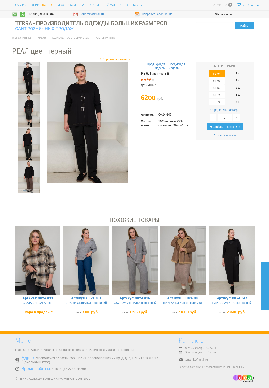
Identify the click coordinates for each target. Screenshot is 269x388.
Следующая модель (179, 66)
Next (24, 191)
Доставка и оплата (73, 5)
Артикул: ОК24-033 (38, 298)
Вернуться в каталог (114, 59)
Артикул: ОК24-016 (135, 298)
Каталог (42, 38)
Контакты (134, 5)
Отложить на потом (225, 135)
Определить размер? (224, 110)
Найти (244, 25)
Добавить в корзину (225, 126)
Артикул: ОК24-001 (86, 298)
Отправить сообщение (154, 14)
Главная (20, 5)
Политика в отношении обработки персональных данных (211, 367)
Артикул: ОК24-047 (232, 298)
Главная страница (21, 38)
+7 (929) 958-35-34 (40, 14)
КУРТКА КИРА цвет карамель (183, 302)
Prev (24, 64)
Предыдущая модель (153, 66)
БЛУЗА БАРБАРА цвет (37, 302)
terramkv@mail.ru (88, 14)
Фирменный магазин (107, 5)
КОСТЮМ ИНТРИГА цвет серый (134, 302)
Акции (34, 5)
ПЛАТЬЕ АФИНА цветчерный (232, 302)
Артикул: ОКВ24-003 (183, 298)
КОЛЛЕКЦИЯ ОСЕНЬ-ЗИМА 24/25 (70, 38)
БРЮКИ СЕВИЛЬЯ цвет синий (86, 302)
